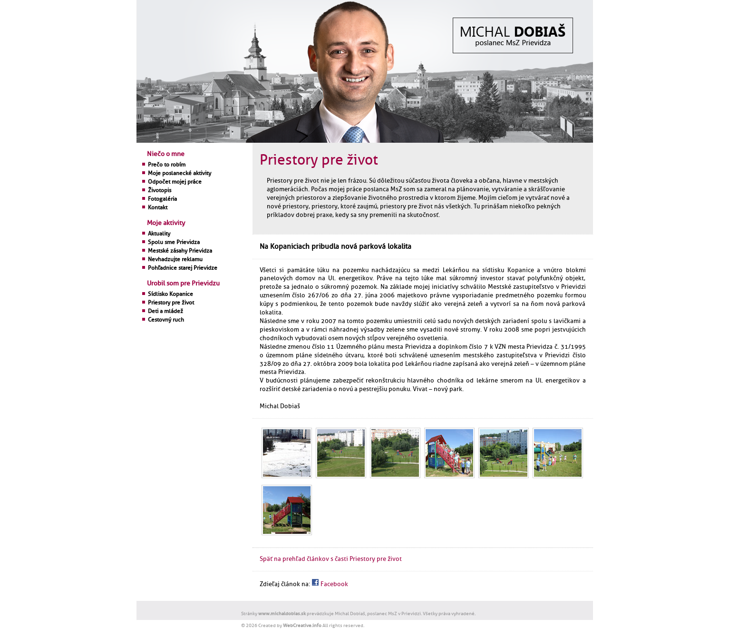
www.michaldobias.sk (282, 613)
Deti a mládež (165, 311)
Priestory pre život (171, 302)
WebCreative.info (302, 625)
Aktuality (159, 233)
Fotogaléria (162, 199)
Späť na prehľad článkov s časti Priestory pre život (331, 559)
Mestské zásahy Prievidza (180, 251)
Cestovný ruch (166, 320)
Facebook (329, 584)
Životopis (159, 190)
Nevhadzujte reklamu (175, 259)
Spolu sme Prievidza (174, 242)
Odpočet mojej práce (175, 182)
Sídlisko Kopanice (170, 294)
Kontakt (157, 207)
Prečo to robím (166, 164)
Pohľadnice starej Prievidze (182, 268)
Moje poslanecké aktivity (179, 173)
